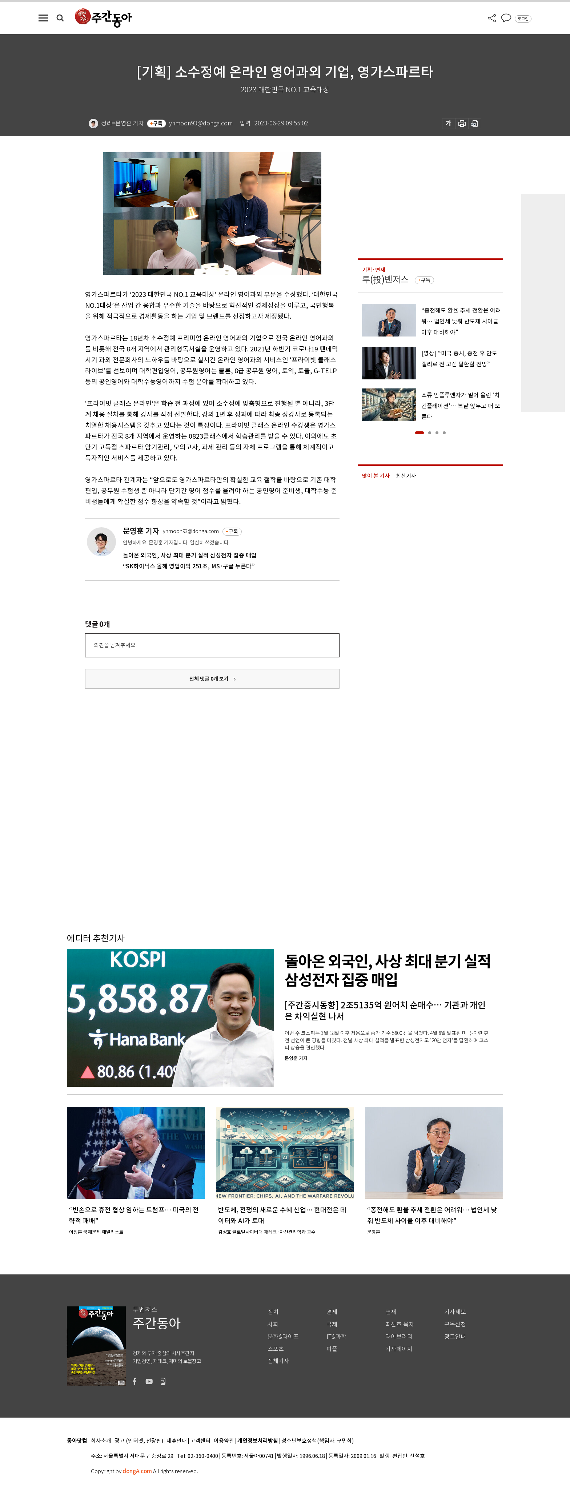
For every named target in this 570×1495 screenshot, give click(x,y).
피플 (331, 1349)
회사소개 (101, 1441)
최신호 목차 (399, 1324)
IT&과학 (336, 1336)
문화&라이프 (283, 1336)
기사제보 (455, 1312)
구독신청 (455, 1324)
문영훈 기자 (141, 531)
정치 (273, 1312)
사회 (273, 1324)
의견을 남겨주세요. (115, 645)
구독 (157, 123)
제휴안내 (176, 1441)
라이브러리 (399, 1336)
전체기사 (278, 1361)
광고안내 (455, 1336)
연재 (390, 1312)
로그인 (523, 18)
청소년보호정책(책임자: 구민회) (317, 1441)
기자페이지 (399, 1349)
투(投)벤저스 (385, 279)
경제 (331, 1312)
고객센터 (200, 1441)
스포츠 (276, 1349)
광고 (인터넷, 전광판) (139, 1441)
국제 (331, 1324)
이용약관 (224, 1441)
